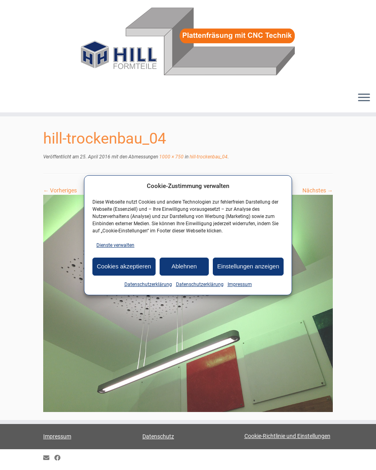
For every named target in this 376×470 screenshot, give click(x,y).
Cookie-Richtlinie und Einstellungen (287, 436)
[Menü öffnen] (364, 98)
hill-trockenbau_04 (208, 157)
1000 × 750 (171, 157)
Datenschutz (158, 436)
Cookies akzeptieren (124, 266)
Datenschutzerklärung (148, 284)
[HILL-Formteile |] (188, 43)
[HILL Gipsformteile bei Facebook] (60, 458)
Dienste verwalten (115, 245)
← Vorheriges (60, 190)
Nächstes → (317, 190)
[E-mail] (48, 458)
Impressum (240, 284)
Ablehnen (184, 266)
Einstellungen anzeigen (248, 266)
